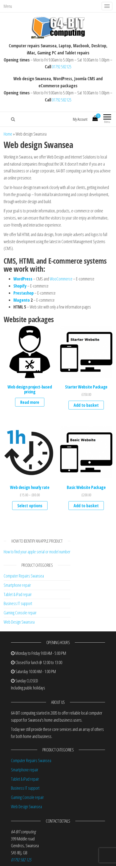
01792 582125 (61, 67)
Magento (21, 300)
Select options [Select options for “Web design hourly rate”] (29, 505)
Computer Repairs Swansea (24, 576)
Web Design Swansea (19, 622)
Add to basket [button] (86, 405)
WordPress (22, 279)
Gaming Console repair (20, 613)
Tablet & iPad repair (18, 594)
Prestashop (23, 293)
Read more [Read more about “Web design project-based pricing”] (29, 402)
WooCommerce (61, 279)
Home (8, 134)
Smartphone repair (17, 585)
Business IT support (18, 603)
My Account (80, 119)
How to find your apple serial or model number (37, 552)
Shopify (20, 286)
